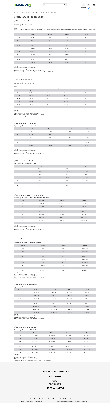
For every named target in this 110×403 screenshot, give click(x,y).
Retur (49, 371)
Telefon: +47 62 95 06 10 (55, 384)
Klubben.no (22, 12)
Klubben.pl (78, 398)
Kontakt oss (55, 371)
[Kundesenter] (83, 5)
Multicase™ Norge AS (83, 401)
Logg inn (88, 5)
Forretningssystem (61, 401)
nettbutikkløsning (70, 401)
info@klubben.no (57, 383)
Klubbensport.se (56, 398)
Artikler (28, 12)
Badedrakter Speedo (51, 12)
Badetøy (42, 12)
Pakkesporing (44, 371)
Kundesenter (62, 371)
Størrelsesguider (35, 12)
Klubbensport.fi (67, 398)
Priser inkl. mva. (92, 9)
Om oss (67, 371)
